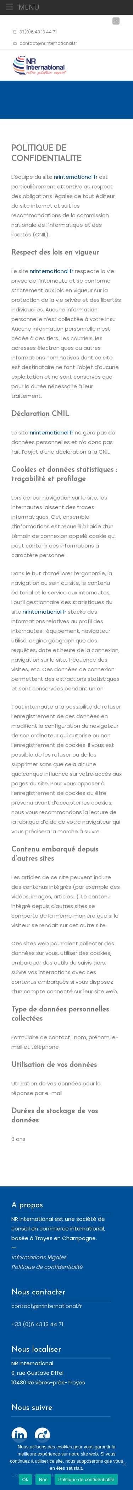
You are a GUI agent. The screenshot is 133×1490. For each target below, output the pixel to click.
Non (43, 1479)
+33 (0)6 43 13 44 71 (37, 1324)
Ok (25, 1479)
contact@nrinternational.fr (46, 1306)
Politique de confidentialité (86, 1479)
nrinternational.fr (76, 177)
